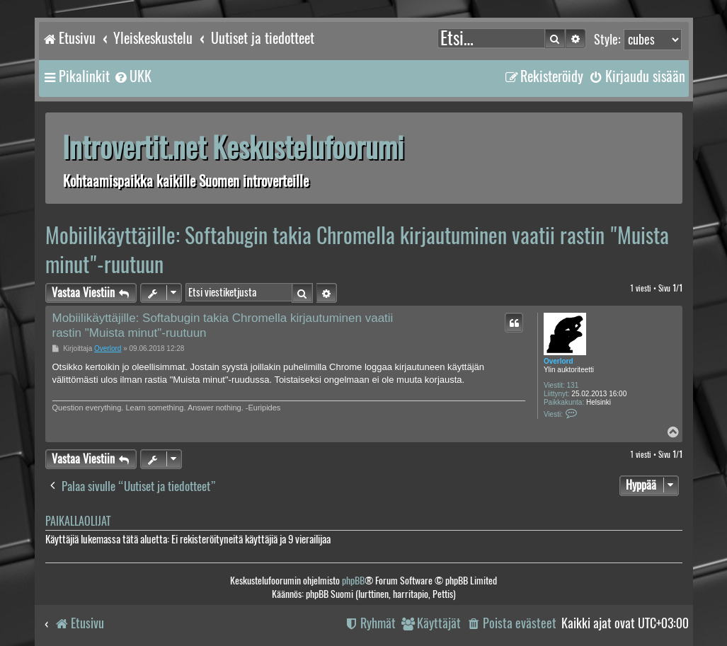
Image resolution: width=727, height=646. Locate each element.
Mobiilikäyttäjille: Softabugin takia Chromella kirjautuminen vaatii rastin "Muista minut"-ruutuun (357, 250)
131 (573, 385)
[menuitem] (132, 76)
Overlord (558, 361)
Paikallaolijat (77, 521)
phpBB (353, 580)
